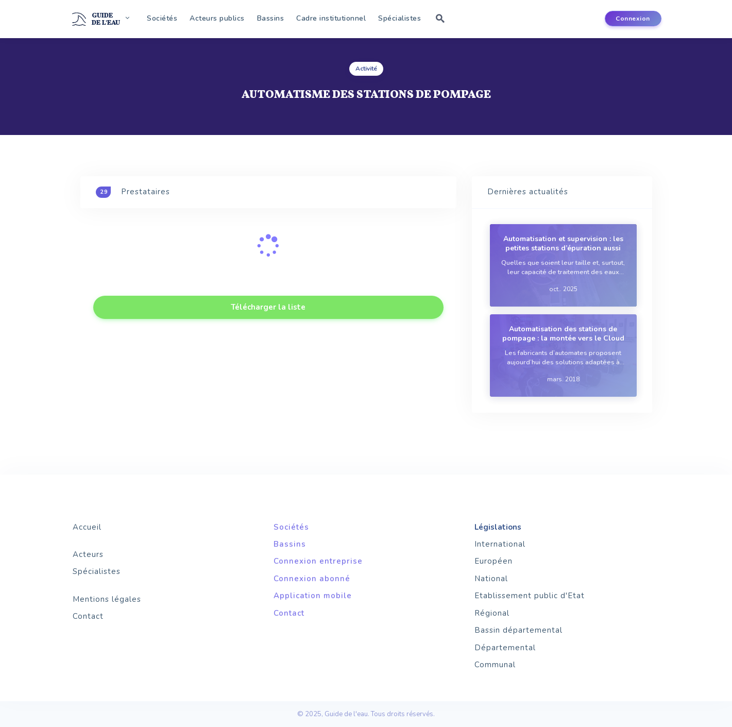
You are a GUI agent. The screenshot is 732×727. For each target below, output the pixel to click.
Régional (491, 613)
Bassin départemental (518, 630)
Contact (88, 616)
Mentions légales (107, 599)
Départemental (505, 648)
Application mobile (313, 595)
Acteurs (88, 554)
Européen (493, 561)
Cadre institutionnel (331, 18)
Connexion (633, 18)
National (491, 578)
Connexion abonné (312, 578)
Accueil (87, 527)
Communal (495, 665)
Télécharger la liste (268, 307)
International (499, 544)
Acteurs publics (217, 18)
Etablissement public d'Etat (529, 595)
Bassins (270, 18)
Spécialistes (399, 18)
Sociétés (162, 18)
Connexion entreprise (318, 561)
